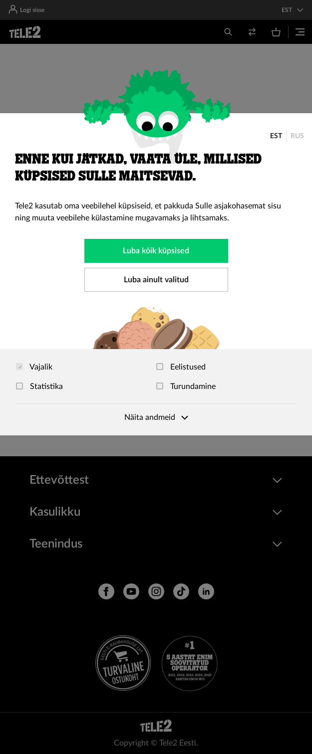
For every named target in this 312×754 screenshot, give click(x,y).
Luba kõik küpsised (156, 251)
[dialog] (156, 274)
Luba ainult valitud (156, 280)
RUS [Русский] (297, 136)
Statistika (39, 386)
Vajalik (34, 367)
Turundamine (186, 386)
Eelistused (181, 367)
